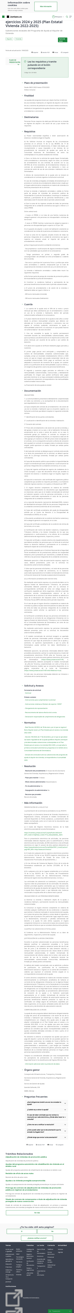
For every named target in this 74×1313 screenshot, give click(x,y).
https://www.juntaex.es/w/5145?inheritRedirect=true (43, 670)
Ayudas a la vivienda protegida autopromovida (25, 1181)
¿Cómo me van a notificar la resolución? (46, 1125)
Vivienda (18, 39)
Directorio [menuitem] (40, 1256)
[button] (58, 17)
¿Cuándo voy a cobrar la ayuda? (46, 1110)
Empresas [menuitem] (9, 1267)
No (52, 1231)
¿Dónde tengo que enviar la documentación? (46, 1137)
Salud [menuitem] (17, 1254)
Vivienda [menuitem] (18, 1274)
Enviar (55, 52)
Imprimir (34, 52)
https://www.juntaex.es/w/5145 (52, 660)
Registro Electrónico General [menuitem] (30, 1256)
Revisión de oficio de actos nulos (20, 1173)
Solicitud (28, 693)
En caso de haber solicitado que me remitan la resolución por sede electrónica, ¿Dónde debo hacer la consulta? (46, 1117)
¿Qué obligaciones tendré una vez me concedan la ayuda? (46, 1103)
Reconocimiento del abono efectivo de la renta (41, 712)
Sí (21, 1231)
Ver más (37, 1213)
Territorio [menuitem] (19, 1262)
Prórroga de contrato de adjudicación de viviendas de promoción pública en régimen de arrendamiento (33, 1189)
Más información (46, 6)
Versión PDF (45, 52)
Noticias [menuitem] (60, 1249)
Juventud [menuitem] (8, 1282)
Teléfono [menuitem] (50, 1249)
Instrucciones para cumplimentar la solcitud (40, 700)
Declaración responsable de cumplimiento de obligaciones (45, 717)
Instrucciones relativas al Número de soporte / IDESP (43, 704)
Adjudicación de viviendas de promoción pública (26, 1157)
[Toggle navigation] (24, 16)
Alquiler (9, 39)
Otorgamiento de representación (36, 708)
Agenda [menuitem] (60, 1252)
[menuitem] (22, 1297)
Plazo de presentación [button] (14, 61)
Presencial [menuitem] (50, 1257)
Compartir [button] (64, 52)
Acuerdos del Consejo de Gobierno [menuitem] (41, 1261)
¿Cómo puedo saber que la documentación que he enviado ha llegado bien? (46, 1131)
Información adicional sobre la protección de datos (42, 1064)
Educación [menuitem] (9, 1264)
